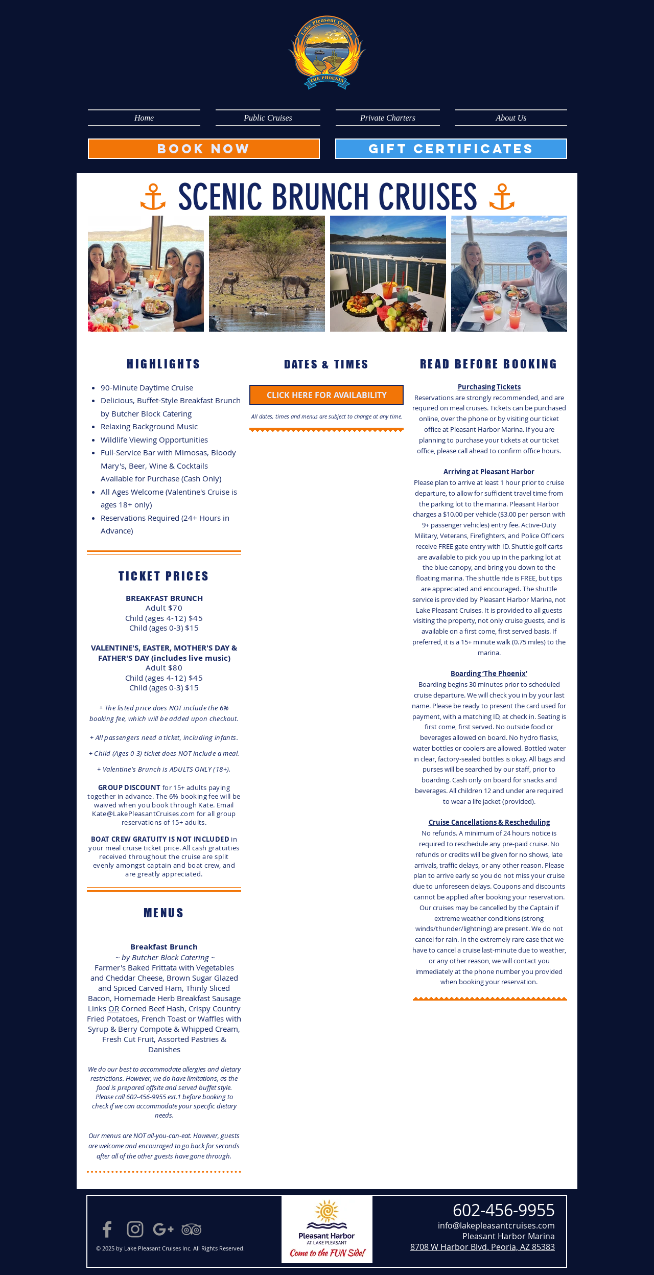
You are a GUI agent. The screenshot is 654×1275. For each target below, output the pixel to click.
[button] (268, 117)
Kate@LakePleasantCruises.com (143, 813)
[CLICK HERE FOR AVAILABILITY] (326, 395)
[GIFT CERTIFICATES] (451, 148)
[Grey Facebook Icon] (107, 1229)
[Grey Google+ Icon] (163, 1229)
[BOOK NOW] (204, 148)
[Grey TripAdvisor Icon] (191, 1229)
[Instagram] (135, 1229)
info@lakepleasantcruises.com (496, 1225)
